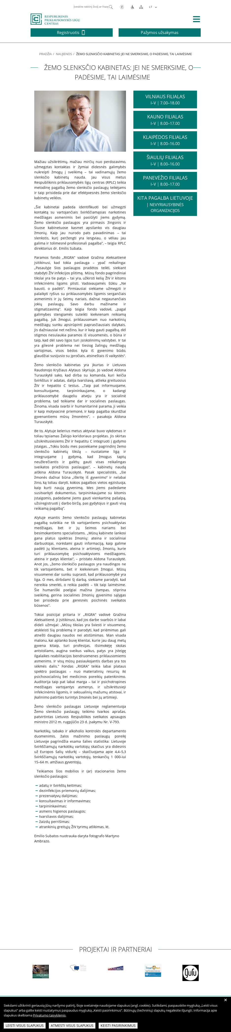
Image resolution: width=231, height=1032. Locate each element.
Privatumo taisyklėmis (49, 1015)
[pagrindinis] (55, 18)
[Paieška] (111, 7)
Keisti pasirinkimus (118, 1025)
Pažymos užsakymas (159, 32)
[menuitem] (152, 6)
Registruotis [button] (71, 32)
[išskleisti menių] (196, 19)
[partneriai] (32, 973)
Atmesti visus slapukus (72, 1025)
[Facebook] (122, 6)
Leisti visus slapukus (25, 1025)
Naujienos (64, 54)
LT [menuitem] (150, 6)
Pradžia (45, 54)
